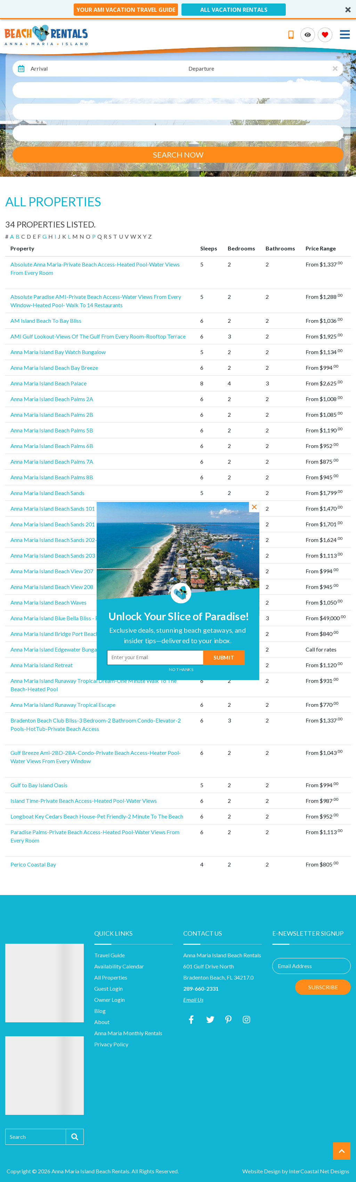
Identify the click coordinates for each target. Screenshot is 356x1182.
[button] (177, 635)
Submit (223, 657)
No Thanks (181, 669)
